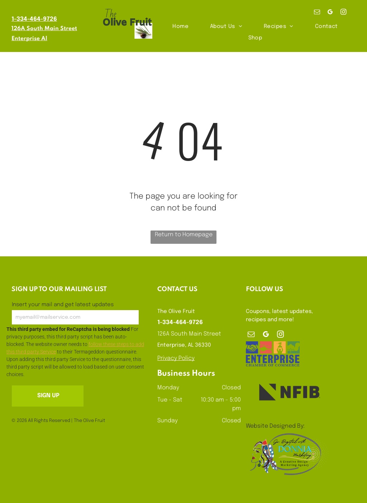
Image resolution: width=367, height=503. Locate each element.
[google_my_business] (330, 13)
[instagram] (343, 13)
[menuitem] (180, 27)
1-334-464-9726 (34, 19)
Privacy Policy (176, 358)
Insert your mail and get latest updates (63, 305)
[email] (317, 13)
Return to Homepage (184, 235)
